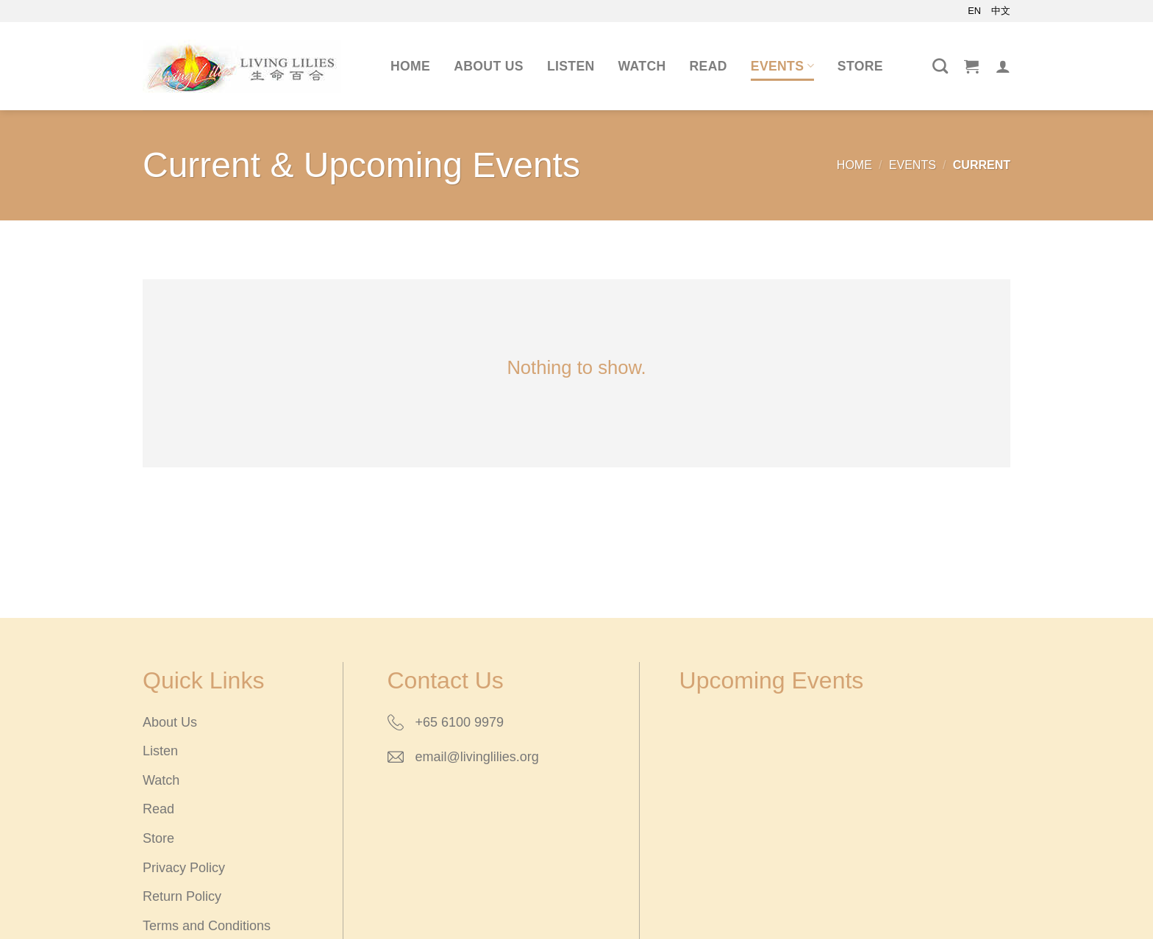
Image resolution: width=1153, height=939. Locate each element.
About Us (489, 66)
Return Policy (182, 896)
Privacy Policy (184, 867)
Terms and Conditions (207, 925)
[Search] (940, 65)
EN (974, 10)
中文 (1000, 10)
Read (708, 66)
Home (410, 66)
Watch (642, 66)
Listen (571, 66)
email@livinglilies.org (477, 756)
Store (860, 66)
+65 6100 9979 (459, 722)
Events (782, 66)
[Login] (1003, 66)
